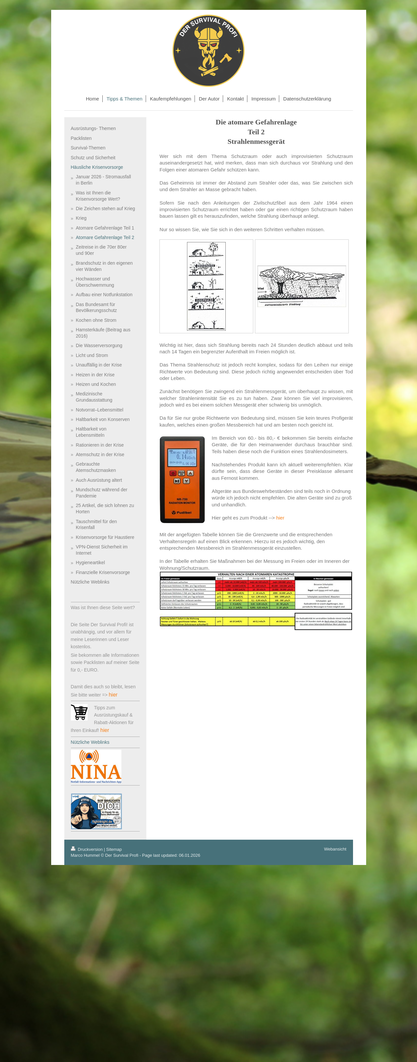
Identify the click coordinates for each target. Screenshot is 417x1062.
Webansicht (335, 849)
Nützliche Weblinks (90, 742)
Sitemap (114, 849)
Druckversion (87, 849)
